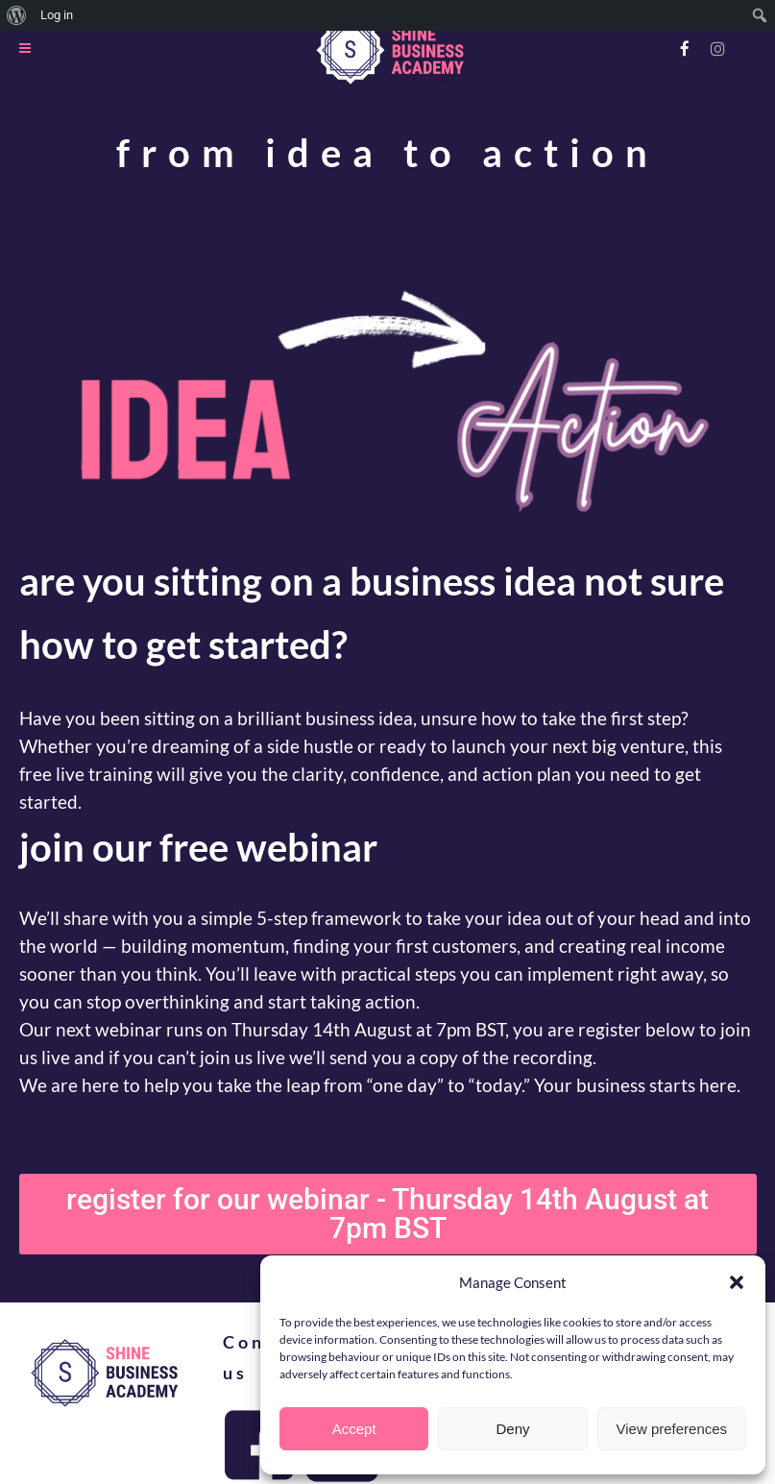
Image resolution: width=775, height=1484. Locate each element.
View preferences (672, 1429)
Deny (512, 1429)
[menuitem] (17, 15)
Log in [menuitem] (56, 15)
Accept (354, 1429)
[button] (736, 1282)
